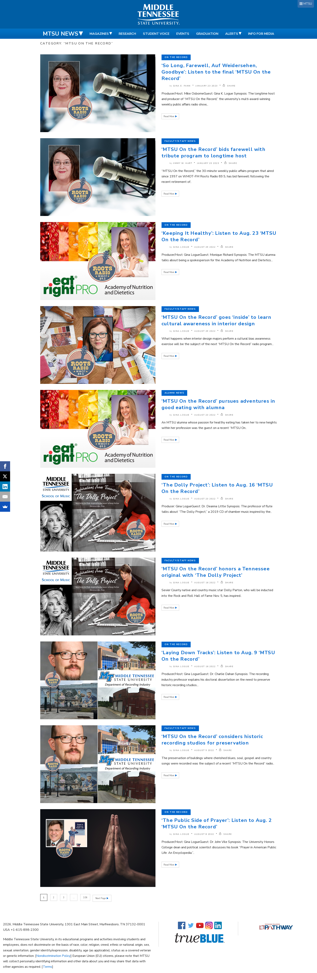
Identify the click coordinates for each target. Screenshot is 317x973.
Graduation (207, 34)
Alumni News (174, 392)
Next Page (101, 897)
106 (85, 897)
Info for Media (261, 34)
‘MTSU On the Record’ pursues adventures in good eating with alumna (218, 404)
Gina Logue (181, 247)
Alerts (231, 34)
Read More (169, 116)
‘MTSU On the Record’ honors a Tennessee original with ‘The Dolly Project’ (216, 571)
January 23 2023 (206, 85)
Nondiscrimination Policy (53, 955)
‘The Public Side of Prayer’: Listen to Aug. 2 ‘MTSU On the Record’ (217, 823)
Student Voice (156, 34)
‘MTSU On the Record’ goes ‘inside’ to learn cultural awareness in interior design (217, 320)
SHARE (229, 85)
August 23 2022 (205, 415)
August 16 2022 (205, 582)
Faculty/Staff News (180, 141)
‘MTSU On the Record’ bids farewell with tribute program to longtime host (213, 152)
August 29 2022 (205, 247)
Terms (47, 966)
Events (182, 34)
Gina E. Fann (182, 85)
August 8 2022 (204, 834)
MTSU (307, 4)
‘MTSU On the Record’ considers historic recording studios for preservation (212, 739)
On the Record (176, 57)
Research (127, 34)
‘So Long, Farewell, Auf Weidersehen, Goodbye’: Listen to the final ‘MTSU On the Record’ (216, 72)
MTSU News (60, 34)
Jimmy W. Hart (182, 163)
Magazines (99, 34)
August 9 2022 (204, 750)
